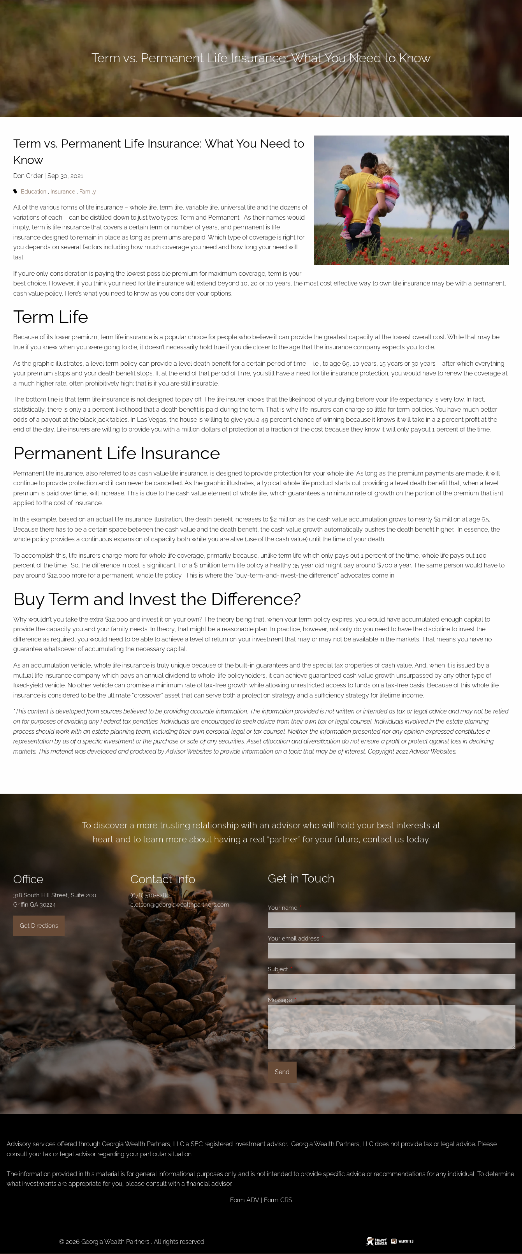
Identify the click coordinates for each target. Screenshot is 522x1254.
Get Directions (39, 925)
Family (87, 191)
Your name (310, 907)
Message (308, 1000)
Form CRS (278, 1200)
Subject (306, 969)
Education (33, 191)
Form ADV (244, 1200)
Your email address (321, 938)
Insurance (63, 191)
